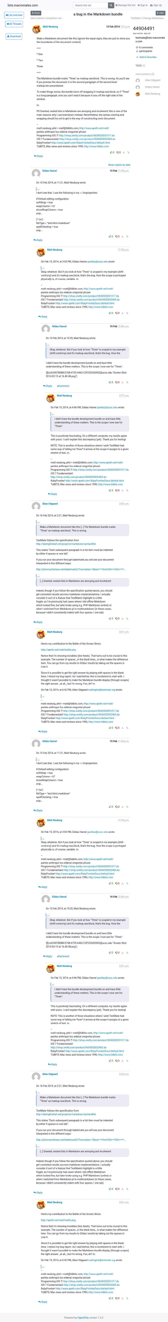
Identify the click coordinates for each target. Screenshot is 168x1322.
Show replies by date (119, 165)
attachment (63, 386)
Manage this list (125, 5)
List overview (14, 15)
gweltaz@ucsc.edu (97, 261)
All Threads (14, 24)
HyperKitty (83, 1317)
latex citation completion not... (47, 18)
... (38, 189)
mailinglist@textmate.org (101, 689)
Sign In (143, 5)
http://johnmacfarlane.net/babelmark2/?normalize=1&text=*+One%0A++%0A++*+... (81, 569)
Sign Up (156, 5)
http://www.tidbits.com (96, 146)
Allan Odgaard (50, 503)
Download (14, 36)
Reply (38, 156)
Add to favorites (146, 57)
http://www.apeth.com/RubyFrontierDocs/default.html (80, 142)
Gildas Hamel (49, 170)
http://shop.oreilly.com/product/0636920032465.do (87, 139)
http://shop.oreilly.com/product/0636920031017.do (87, 135)
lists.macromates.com (23, 5)
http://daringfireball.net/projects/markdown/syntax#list (66, 544)
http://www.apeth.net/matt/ (94, 128)
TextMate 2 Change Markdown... (148, 18)
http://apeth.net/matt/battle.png (58, 649)
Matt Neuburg (50, 26)
